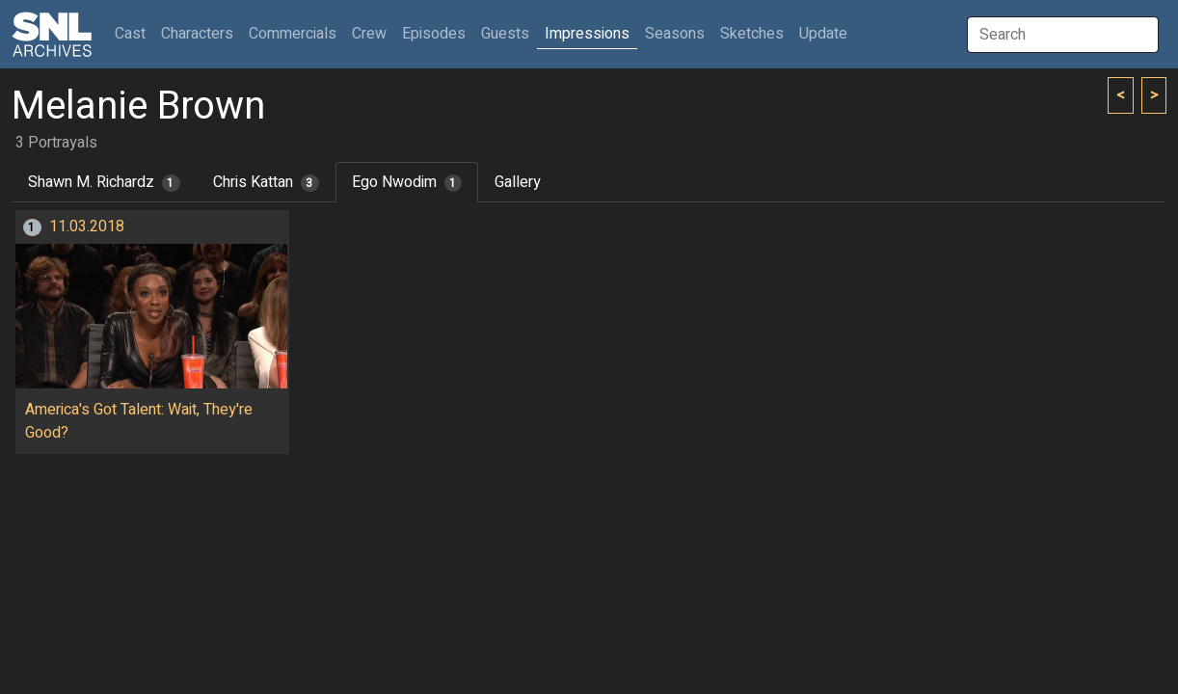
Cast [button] (134, 33)
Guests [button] (505, 33)
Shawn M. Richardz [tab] (104, 182)
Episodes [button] (434, 33)
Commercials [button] (292, 33)
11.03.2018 (86, 226)
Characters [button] (197, 33)
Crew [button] (369, 33)
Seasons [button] (675, 33)
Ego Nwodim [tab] (407, 182)
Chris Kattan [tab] (266, 182)
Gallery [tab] (518, 182)
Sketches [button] (752, 33)
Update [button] (823, 33)
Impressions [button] (587, 33)
